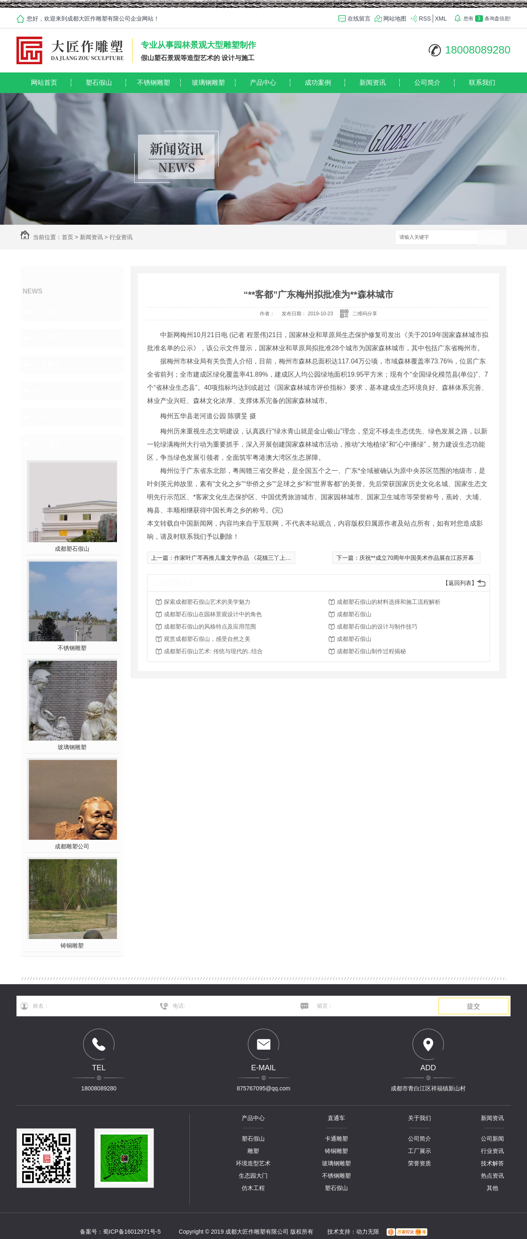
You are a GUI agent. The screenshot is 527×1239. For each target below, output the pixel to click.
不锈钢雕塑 (153, 82)
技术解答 (48, 364)
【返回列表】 (460, 583)
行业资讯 (121, 237)
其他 (40, 417)
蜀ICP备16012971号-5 (132, 1231)
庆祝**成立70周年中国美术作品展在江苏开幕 (416, 557)
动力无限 (367, 1231)
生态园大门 (253, 1175)
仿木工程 (253, 1188)
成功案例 (318, 82)
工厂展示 (419, 1151)
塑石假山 (99, 82)
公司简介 (427, 82)
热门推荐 (48, 443)
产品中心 (263, 82)
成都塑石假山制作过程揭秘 (371, 651)
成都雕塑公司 (72, 846)
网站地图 (394, 18)
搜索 (492, 237)
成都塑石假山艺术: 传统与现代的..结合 (213, 651)
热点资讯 (48, 391)
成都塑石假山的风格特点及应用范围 (210, 626)
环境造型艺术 (253, 1163)
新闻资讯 (372, 82)
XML (441, 18)
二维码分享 (364, 314)
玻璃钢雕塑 (208, 82)
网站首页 (44, 82)
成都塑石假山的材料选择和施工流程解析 (389, 602)
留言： (370, 1006)
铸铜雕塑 (72, 945)
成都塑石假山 (72, 548)
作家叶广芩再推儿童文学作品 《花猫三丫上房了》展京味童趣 (252, 557)
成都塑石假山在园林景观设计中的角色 (213, 614)
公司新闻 (48, 311)
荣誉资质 (419, 1163)
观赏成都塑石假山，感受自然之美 (207, 639)
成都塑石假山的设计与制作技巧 (377, 626)
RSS (425, 18)
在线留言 (359, 18)
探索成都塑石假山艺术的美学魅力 (207, 602)
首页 (67, 237)
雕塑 (253, 1151)
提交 (473, 1006)
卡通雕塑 (336, 1138)
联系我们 (482, 82)
